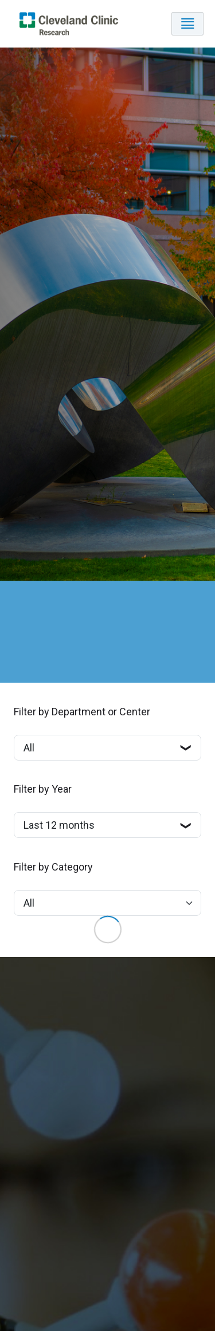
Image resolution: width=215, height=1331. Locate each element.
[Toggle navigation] (187, 24)
